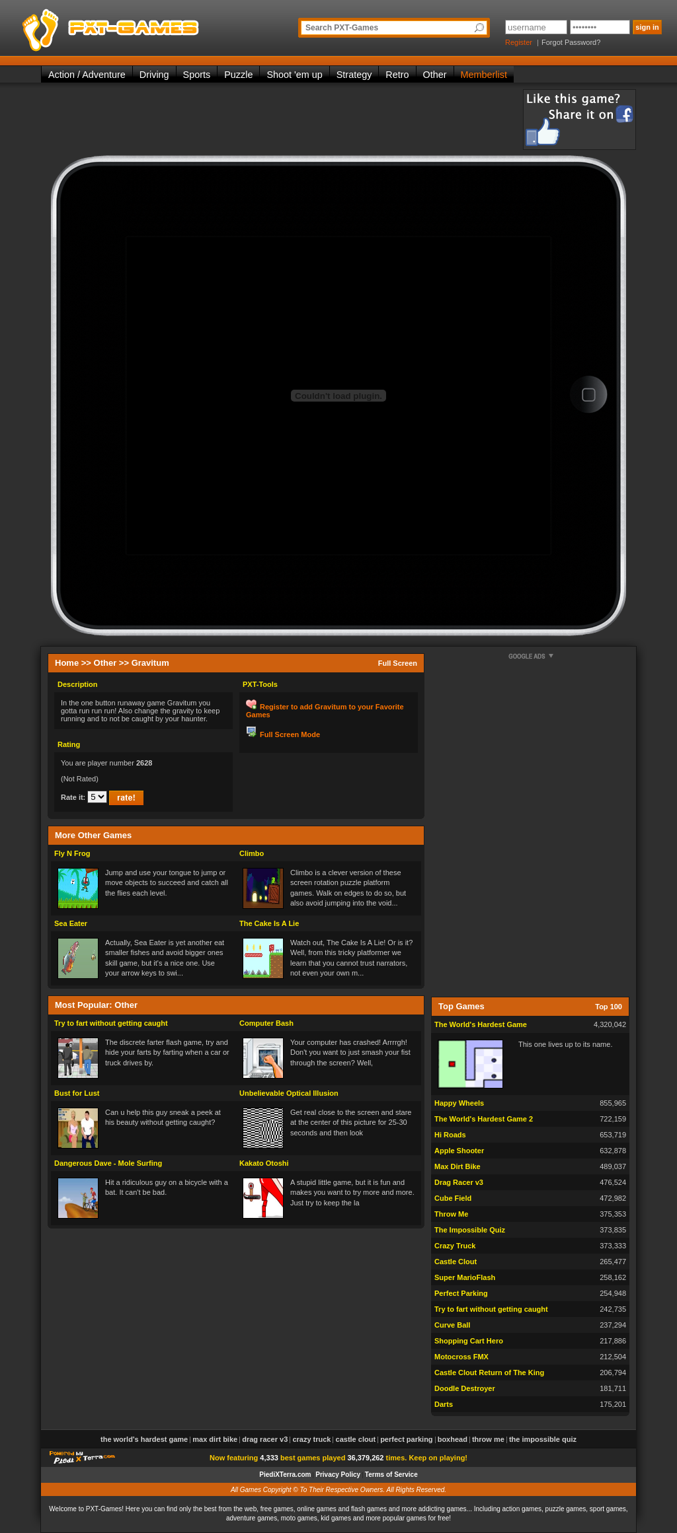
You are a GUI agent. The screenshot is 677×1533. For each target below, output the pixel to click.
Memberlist (484, 74)
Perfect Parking (461, 1293)
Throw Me (451, 1214)
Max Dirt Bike (457, 1166)
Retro (397, 74)
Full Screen (397, 663)
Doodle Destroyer (464, 1388)
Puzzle (238, 74)
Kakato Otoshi (264, 1163)
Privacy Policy (337, 1474)
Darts (443, 1404)
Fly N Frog (72, 853)
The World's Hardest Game (480, 1024)
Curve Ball (452, 1325)
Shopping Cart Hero (468, 1341)
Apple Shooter (459, 1151)
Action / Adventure (87, 74)
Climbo (251, 853)
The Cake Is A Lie (269, 923)
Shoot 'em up (294, 74)
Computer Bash (266, 1023)
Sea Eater (70, 923)
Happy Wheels (459, 1103)
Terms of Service (391, 1474)
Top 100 (608, 1007)
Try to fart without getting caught (111, 1023)
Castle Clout (455, 1262)
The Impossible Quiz (469, 1230)
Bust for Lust (76, 1093)
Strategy (354, 74)
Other (435, 74)
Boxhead (452, 1439)
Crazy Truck (454, 1246)
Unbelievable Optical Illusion (288, 1093)
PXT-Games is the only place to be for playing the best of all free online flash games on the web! (141, 26)
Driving (154, 74)
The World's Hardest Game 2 (483, 1119)
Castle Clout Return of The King (489, 1372)
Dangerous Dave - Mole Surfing (108, 1163)
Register (518, 42)
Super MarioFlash (464, 1277)
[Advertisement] (281, 119)
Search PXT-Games (341, 27)
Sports (197, 74)
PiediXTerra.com (285, 1474)
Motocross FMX (461, 1357)
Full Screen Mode (290, 734)
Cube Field (452, 1198)
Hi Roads (450, 1135)
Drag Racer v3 (458, 1182)
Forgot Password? (570, 42)
